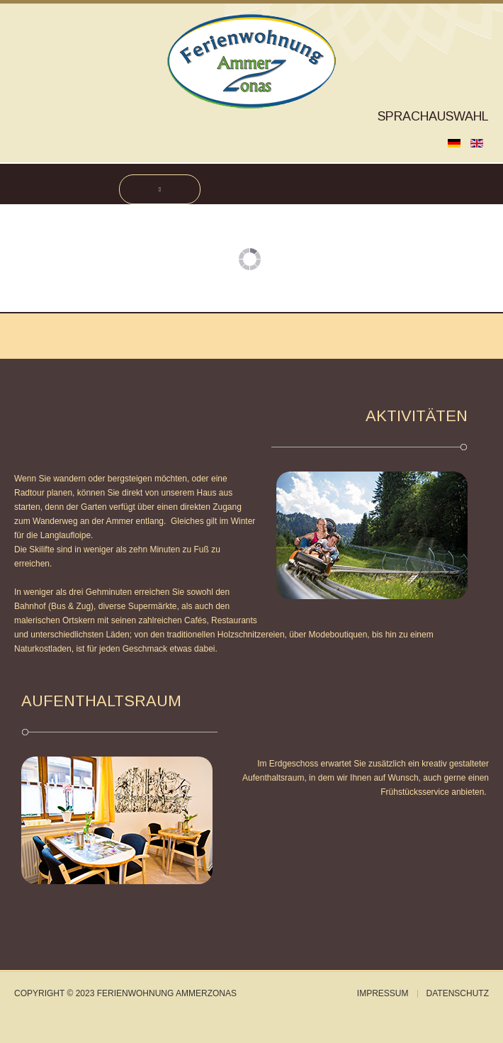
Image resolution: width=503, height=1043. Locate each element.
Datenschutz (457, 994)
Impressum (383, 994)
